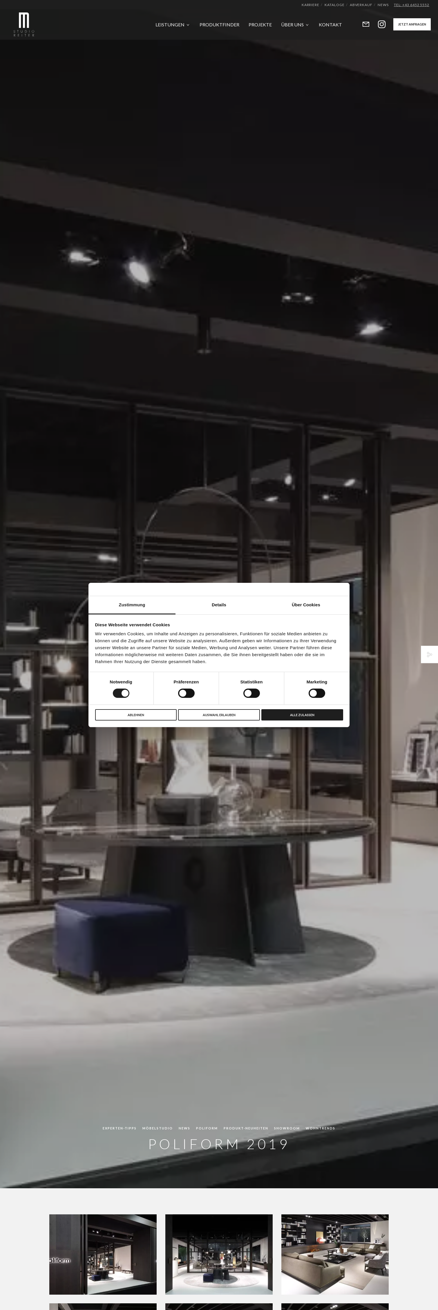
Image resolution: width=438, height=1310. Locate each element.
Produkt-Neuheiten (246, 1128)
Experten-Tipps (120, 1128)
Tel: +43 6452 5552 (411, 5)
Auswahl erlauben (219, 715)
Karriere (310, 5)
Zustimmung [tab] (132, 604)
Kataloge (334, 5)
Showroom (287, 1128)
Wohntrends (320, 1128)
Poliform (207, 1128)
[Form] (362, 24)
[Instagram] (378, 24)
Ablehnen (136, 715)
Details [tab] (219, 604)
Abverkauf (361, 5)
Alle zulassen (302, 715)
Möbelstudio (157, 1128)
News (383, 5)
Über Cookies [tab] (306, 604)
